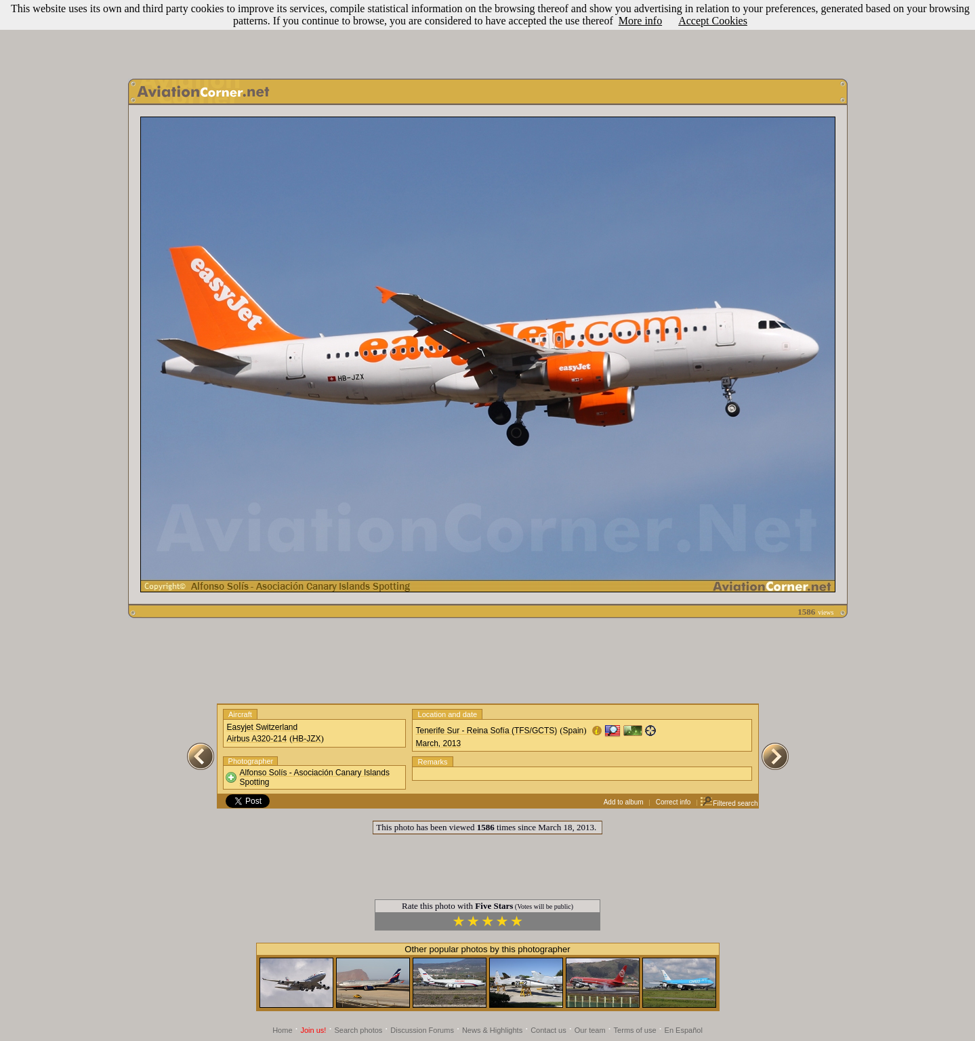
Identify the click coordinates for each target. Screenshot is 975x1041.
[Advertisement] (487, 35)
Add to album (624, 802)
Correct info (673, 802)
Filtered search (729, 803)
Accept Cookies (712, 20)
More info (640, 20)
